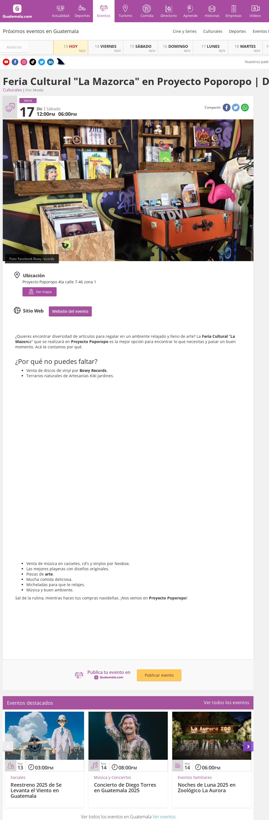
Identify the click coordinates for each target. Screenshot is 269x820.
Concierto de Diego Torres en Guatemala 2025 (125, 787)
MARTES (245, 46)
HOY (71, 46)
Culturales (212, 31)
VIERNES (105, 46)
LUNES (210, 46)
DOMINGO (175, 46)
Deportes (237, 31)
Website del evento (70, 311)
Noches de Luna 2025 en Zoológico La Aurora (206, 787)
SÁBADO (140, 46)
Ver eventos (164, 817)
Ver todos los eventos (226, 702)
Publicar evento (159, 675)
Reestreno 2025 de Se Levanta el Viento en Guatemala (36, 790)
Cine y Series (185, 31)
